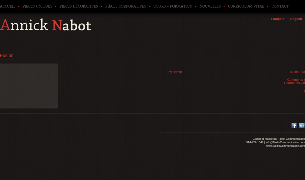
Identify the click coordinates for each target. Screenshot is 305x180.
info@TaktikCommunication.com (285, 142)
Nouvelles (210, 6)
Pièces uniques (37, 6)
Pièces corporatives (125, 6)
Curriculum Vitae (246, 6)
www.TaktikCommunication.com (285, 145)
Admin (177, 72)
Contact (280, 6)
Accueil (7, 6)
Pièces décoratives (79, 6)
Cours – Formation (173, 6)
